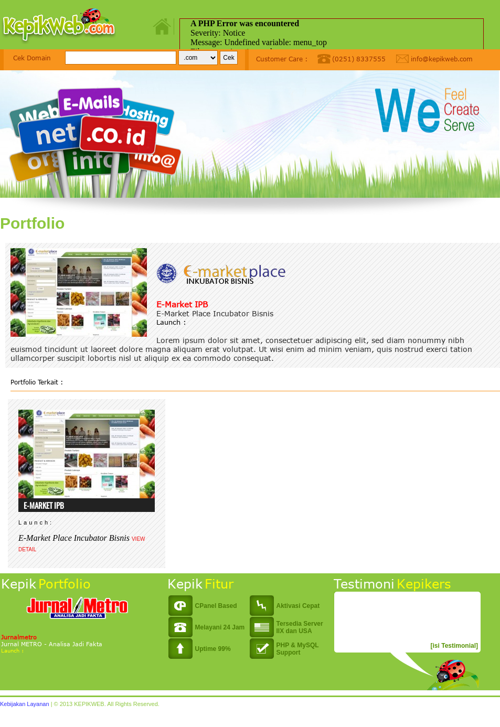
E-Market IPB (182, 304)
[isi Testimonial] (454, 645)
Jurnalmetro (19, 637)
